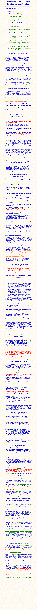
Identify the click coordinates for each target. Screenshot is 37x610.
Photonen (27, 82)
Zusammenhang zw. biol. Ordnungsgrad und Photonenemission (18, 161)
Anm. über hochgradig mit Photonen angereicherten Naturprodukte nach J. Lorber (19, 49)
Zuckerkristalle (14, 529)
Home (7, 577)
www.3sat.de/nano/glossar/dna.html (12, 368)
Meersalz (7, 531)
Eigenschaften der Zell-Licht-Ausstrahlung (19, 24)
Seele (28, 297)
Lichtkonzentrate (18, 577)
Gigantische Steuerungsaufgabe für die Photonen (20, 40)
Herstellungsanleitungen (10, 486)
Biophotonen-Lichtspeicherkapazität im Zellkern (20, 19)
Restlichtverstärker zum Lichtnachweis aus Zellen (20, 14)
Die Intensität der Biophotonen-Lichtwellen (19, 28)
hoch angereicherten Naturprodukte (24, 546)
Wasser (29, 533)
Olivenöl (16, 534)
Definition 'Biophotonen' (18, 185)
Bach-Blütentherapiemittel (15, 552)
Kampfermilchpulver (22, 529)
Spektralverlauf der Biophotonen (16, 26)
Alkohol (9, 534)
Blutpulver (29, 529)
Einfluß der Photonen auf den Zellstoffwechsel (19, 46)
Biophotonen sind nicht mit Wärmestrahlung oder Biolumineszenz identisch (20, 30)
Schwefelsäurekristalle (14, 531)
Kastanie (22, 531)
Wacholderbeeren (28, 541)
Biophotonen (11, 189)
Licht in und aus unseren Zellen (16, 13)
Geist (23, 297)
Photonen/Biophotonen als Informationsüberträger (20, 34)
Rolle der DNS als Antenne (15, 20)
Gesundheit (12, 577)
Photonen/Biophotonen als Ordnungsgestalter (19, 39)
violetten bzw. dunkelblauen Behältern (23, 555)
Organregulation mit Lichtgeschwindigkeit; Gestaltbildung (18, 446)
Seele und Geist (21, 522)
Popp (14, 60)
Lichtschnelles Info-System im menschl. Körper (19, 42)
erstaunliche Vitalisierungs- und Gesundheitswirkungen (18, 573)
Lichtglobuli (18, 491)
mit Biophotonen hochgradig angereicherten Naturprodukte (18, 485)
